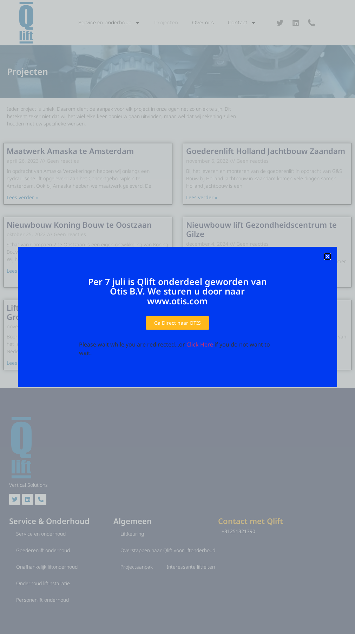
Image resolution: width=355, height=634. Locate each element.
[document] (177, 317)
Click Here (199, 344)
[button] (327, 256)
